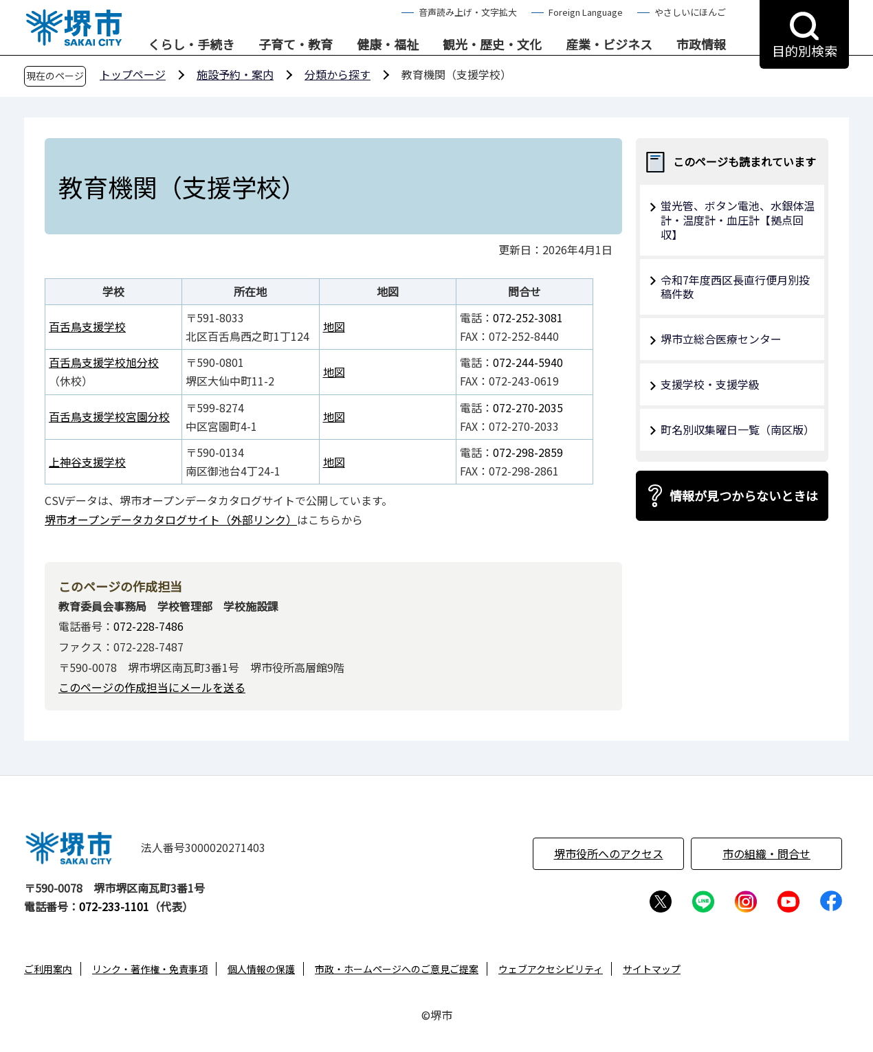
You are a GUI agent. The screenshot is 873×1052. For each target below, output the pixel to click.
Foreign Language (586, 12)
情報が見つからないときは (744, 495)
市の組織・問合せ (766, 853)
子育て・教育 (295, 44)
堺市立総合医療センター (721, 339)
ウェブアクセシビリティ (550, 969)
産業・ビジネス (609, 44)
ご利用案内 (48, 969)
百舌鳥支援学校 (87, 326)
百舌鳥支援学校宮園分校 (109, 416)
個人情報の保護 (261, 969)
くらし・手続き (191, 44)
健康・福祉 (388, 44)
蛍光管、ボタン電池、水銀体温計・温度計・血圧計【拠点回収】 (738, 220)
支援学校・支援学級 (710, 384)
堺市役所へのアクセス (608, 853)
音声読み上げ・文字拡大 (468, 12)
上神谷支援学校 (87, 462)
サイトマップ (652, 969)
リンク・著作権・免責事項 (150, 969)
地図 (334, 326)
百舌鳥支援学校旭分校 (104, 362)
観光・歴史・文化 (492, 44)
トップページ (133, 74)
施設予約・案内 (235, 74)
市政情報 (701, 44)
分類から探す (338, 74)
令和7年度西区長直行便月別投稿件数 (735, 286)
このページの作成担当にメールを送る (151, 687)
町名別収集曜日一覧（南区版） (738, 429)
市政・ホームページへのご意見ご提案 (396, 969)
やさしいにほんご (690, 12)
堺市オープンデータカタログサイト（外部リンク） (171, 519)
